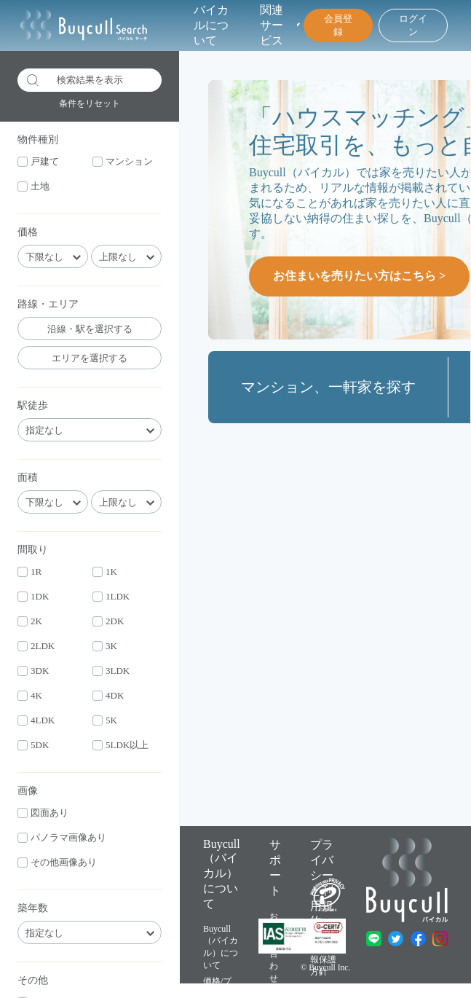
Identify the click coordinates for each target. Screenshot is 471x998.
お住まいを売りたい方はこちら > (359, 276)
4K (29, 695)
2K (29, 621)
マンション (122, 161)
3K (104, 645)
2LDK (36, 645)
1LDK (111, 596)
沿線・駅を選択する (89, 328)
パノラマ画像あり (61, 837)
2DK (108, 621)
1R (29, 571)
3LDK (111, 670)
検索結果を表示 (75, 80)
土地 (33, 186)
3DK (33, 670)
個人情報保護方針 (323, 959)
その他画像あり (57, 862)
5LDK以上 (120, 744)
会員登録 (338, 25)
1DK (33, 596)
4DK (108, 695)
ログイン (413, 25)
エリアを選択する (89, 358)
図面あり (42, 812)
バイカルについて (211, 25)
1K (104, 571)
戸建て (38, 161)
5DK (33, 744)
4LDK (36, 720)
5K (104, 720)
